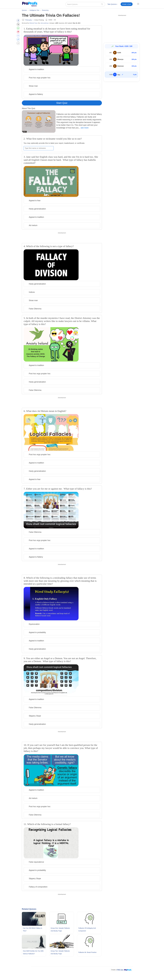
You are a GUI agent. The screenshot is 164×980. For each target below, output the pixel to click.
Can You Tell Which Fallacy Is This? (32, 929)
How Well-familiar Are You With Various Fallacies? (33, 952)
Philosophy (28, 20)
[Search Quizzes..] (85, 4)
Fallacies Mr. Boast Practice (87, 952)
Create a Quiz (126, 4)
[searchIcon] (102, 4)
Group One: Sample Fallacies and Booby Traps (60, 929)
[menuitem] (112, 4)
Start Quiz (61, 102)
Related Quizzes (29, 909)
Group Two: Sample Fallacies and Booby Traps (60, 952)
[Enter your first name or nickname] (39, 148)
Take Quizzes (112, 4)
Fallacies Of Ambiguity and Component (87, 929)
